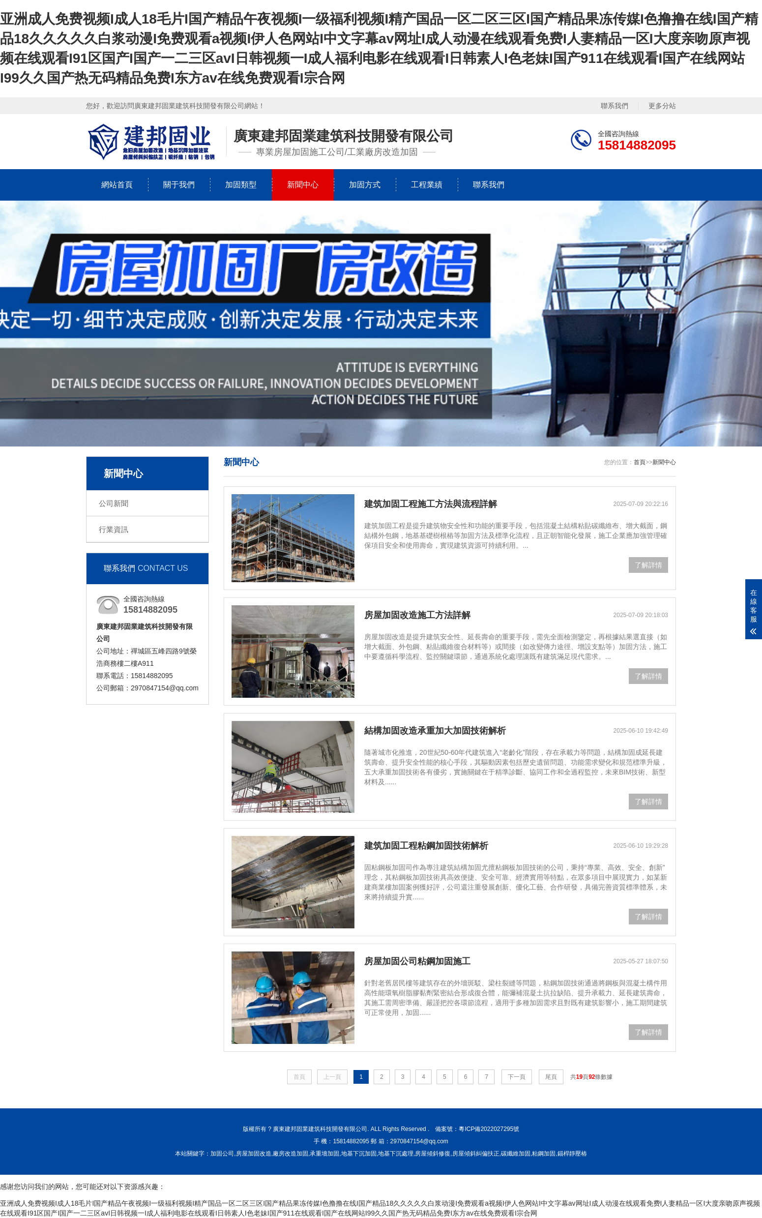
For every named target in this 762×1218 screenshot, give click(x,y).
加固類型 (241, 184)
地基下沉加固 (359, 1153)
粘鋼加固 (544, 1153)
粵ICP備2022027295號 (489, 1129)
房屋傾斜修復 (432, 1153)
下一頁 (517, 1076)
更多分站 (662, 106)
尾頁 (551, 1076)
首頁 (639, 462)
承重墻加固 (324, 1153)
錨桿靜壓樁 (572, 1153)
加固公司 (222, 1153)
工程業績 (426, 184)
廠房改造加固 (290, 1153)
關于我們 (179, 184)
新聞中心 (303, 184)
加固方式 (365, 184)
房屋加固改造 (253, 1153)
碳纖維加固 (515, 1153)
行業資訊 (113, 529)
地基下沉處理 (395, 1153)
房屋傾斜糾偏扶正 (475, 1153)
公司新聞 (113, 503)
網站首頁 (117, 184)
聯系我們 (614, 106)
